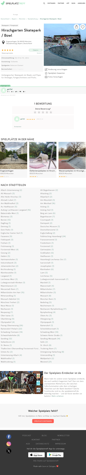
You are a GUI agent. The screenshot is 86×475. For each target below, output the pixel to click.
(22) (20, 328)
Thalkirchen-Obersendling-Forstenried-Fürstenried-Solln (25, 348)
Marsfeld (44, 282)
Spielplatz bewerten (56, 73)
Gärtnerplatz (45, 249)
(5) (16, 206)
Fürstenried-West (8, 249)
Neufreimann (45, 305)
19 (8, 91)
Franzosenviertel (47, 239)
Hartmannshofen (8, 259)
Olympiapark (45, 322)
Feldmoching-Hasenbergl (51, 236)
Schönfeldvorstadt (48, 328)
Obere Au (44, 315)
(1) (48, 206)
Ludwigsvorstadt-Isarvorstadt (52, 279)
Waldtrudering (7, 361)
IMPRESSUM (60, 443)
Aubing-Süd (45, 210)
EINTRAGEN (51, 3)
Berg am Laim (46, 213)
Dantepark (44, 223)
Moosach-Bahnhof (8, 299)
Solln (42, 342)
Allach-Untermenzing (10, 190)
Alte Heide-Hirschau (9, 196)
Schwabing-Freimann (10, 332)
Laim (42, 272)
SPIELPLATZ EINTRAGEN (43, 421)
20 (12, 91)
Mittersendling (7, 295)
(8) (50, 295)
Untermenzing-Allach (10, 355)
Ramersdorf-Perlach (9, 328)
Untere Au (5, 352)
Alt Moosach (6, 193)
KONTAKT (36, 439)
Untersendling (46, 355)
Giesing (4, 253)
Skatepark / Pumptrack (10, 25)
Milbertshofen (46, 289)
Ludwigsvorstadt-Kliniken (11, 282)
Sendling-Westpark (48, 338)
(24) (64, 236)
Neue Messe (6, 305)
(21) (50, 361)
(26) (21, 325)
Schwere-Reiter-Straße (50, 335)
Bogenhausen (46, 216)
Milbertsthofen (46, 292)
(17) (64, 309)
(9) (11, 236)
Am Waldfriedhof (8, 203)
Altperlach (44, 196)
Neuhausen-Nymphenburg (51, 309)
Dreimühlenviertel (47, 229)
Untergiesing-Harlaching (50, 352)
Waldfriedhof (6, 358)
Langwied (5, 276)
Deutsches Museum (48, 226)
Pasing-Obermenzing (10, 325)
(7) (15, 200)
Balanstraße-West (8, 213)
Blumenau (5, 216)
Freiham (4, 243)
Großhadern (45, 253)
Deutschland (5, 19)
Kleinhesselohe (7, 272)
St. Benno (5, 345)
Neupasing (5, 312)
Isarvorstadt (45, 262)
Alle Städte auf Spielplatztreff (45, 460)
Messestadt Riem (8, 289)
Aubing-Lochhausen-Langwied (14, 210)
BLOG (73, 3)
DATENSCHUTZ (42, 443)
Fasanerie (5, 236)
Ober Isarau (6, 315)
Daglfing (4, 223)
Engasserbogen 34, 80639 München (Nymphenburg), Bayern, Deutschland (19, 42)
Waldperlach (45, 358)
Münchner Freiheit (8, 302)
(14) (21, 332)
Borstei (4, 220)
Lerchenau (44, 276)
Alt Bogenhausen (47, 190)
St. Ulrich (44, 345)
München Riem (46, 299)
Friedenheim (45, 243)
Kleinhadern (45, 269)
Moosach (44, 295)
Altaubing (44, 193)
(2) (21, 190)
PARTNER (61, 3)
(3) (13, 193)
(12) (9, 220)
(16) (53, 203)
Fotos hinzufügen (55, 76)
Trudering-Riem (46, 348)
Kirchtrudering (7, 269)
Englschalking (46, 233)
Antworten (17, 127)
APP (68, 3)
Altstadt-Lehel (7, 200)
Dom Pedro (5, 229)
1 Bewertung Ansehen (7, 53)
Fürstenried (45, 246)
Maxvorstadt (45, 286)
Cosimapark (45, 220)
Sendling (4, 338)
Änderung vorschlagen (57, 69)
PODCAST (26, 435)
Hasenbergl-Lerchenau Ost (51, 259)
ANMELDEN (81, 3)
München (22, 19)
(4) (17, 249)
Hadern (4, 256)
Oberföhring (6, 319)
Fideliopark (5, 239)
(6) (54, 213)
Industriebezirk (7, 262)
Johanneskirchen (8, 266)
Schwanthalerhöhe (8, 335)
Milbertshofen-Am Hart (10, 292)
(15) (22, 292)
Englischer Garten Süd (10, 233)
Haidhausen (45, 256)
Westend (44, 361)
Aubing (43, 206)
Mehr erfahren (58, 396)
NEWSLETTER (63, 435)
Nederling (44, 302)
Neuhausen (5, 309)
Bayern (14, 19)
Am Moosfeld (46, 200)
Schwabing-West (47, 332)
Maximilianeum (7, 286)
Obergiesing (45, 319)
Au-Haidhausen (7, 206)
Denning (4, 226)
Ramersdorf (45, 325)
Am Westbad (45, 203)
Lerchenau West (7, 279)
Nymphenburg (33, 19)
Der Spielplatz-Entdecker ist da (62, 373)
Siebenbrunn (6, 342)
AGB (28, 443)
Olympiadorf (6, 322)
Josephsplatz (45, 266)
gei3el (10, 89)
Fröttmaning (6, 246)
